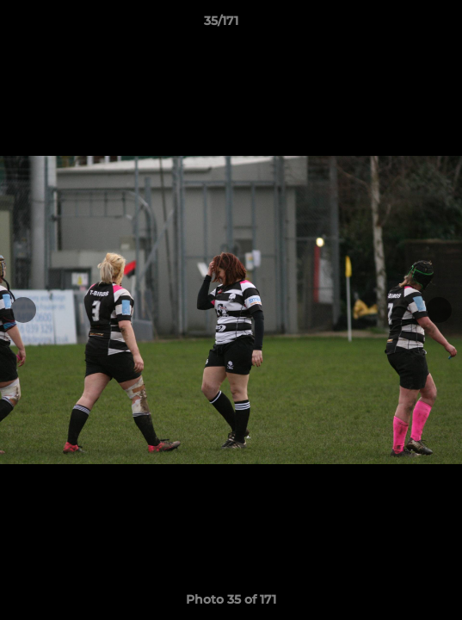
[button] (400, 25)
